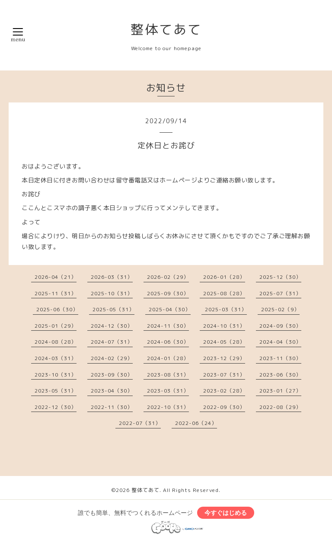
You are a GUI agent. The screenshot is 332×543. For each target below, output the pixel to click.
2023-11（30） (280, 358)
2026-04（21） (56, 277)
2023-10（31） (56, 374)
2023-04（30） (112, 390)
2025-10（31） (112, 293)
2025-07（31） (280, 293)
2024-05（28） (224, 341)
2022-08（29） (280, 407)
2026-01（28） (224, 277)
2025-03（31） (226, 309)
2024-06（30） (168, 341)
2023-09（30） (112, 374)
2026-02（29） (168, 277)
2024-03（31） (56, 358)
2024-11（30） (168, 325)
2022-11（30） (112, 407)
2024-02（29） (112, 358)
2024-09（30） (280, 325)
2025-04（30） (170, 309)
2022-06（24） (196, 423)
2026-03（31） (112, 277)
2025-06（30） (57, 309)
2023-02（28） (224, 390)
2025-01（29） (56, 325)
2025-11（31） (56, 293)
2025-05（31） (113, 309)
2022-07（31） (140, 423)
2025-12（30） (280, 277)
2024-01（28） (168, 358)
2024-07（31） (112, 341)
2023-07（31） (224, 374)
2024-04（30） (280, 341)
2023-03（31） (168, 390)
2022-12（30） (56, 407)
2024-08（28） (56, 341)
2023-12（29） (224, 358)
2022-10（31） (168, 407)
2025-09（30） (168, 293)
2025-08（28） (224, 293)
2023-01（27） (280, 390)
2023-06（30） (280, 374)
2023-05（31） (56, 390)
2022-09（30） (224, 407)
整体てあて (166, 29)
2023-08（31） (168, 374)
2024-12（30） (112, 325)
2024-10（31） (224, 325)
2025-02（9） (280, 309)
